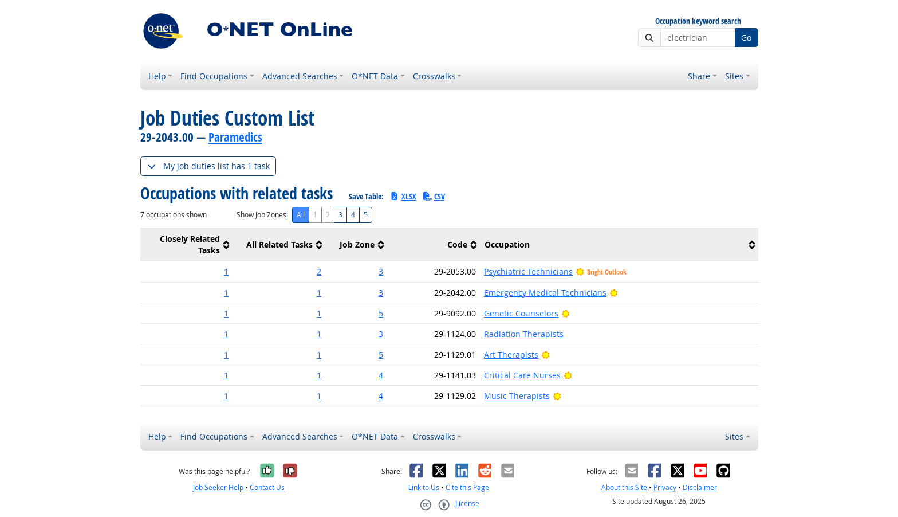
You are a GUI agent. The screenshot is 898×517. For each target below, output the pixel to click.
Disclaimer (700, 487)
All (301, 215)
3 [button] (381, 271)
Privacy (664, 487)
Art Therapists (511, 354)
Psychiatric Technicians (528, 271)
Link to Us (423, 487)
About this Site (624, 487)
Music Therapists (517, 395)
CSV (433, 196)
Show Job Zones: (262, 215)
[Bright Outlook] (614, 292)
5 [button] (381, 313)
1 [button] (226, 271)
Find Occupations (213, 75)
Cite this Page (467, 487)
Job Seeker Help (218, 487)
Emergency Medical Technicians (545, 292)
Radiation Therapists (524, 333)
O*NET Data (375, 75)
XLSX (402, 196)
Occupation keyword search (698, 21)
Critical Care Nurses (522, 375)
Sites (734, 75)
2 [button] (319, 271)
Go (746, 37)
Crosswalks (434, 75)
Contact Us (267, 487)
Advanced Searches (299, 75)
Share (699, 75)
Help (157, 75)
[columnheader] (186, 245)
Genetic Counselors (521, 313)
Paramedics (235, 137)
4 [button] (381, 375)
